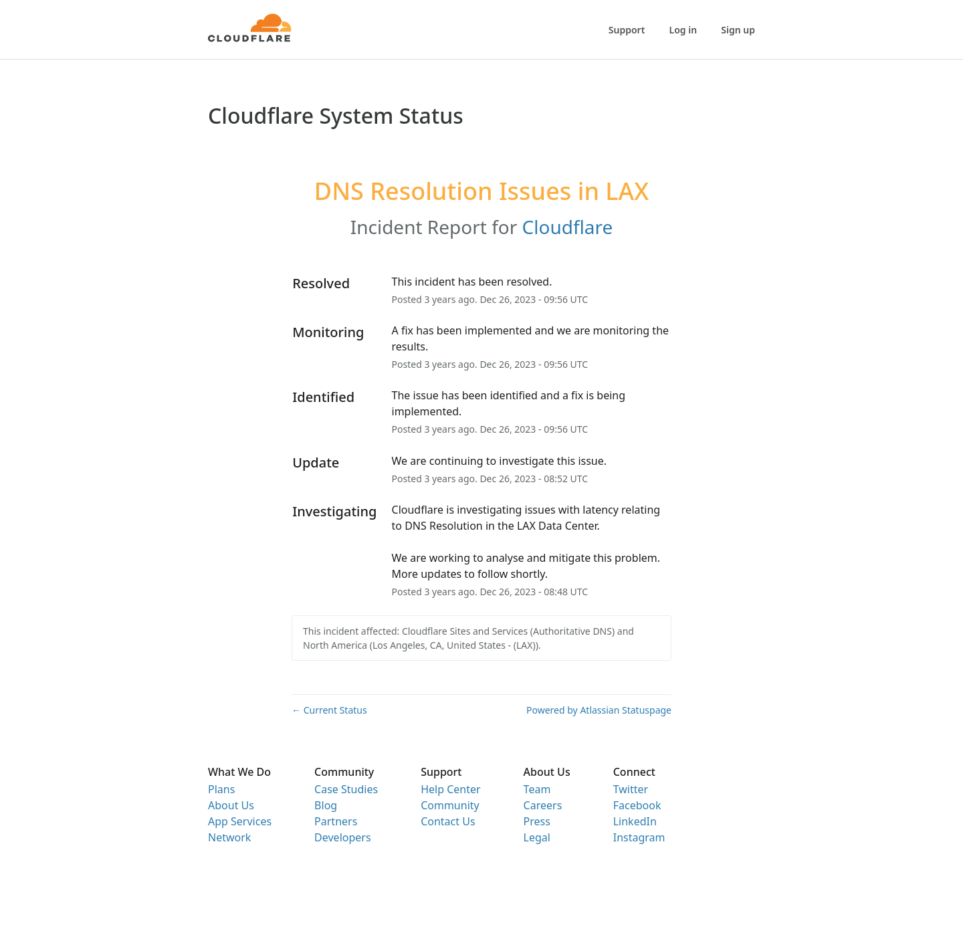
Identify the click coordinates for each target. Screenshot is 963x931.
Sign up (738, 29)
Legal (537, 837)
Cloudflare (567, 226)
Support (627, 29)
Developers (342, 837)
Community (450, 805)
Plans (221, 789)
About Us (231, 805)
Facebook (637, 805)
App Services (240, 821)
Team (537, 789)
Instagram (639, 837)
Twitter (630, 789)
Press (537, 821)
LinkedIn (635, 821)
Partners (335, 821)
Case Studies (346, 789)
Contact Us (448, 821)
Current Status (329, 710)
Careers (543, 805)
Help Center (450, 789)
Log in (683, 29)
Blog (325, 805)
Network (229, 837)
